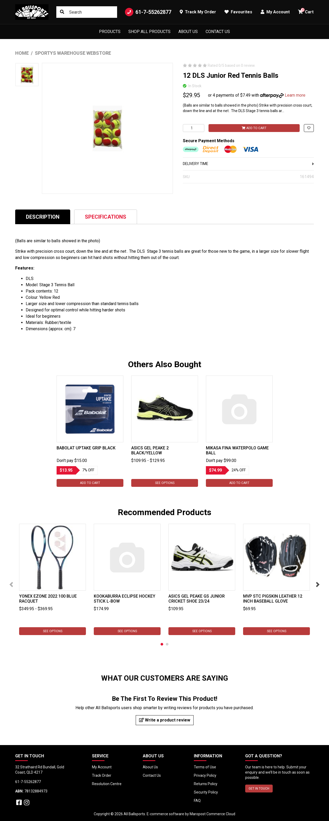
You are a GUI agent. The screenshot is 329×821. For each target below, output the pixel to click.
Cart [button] (306, 11)
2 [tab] (167, 644)
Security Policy (206, 792)
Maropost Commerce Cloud (212, 814)
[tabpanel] (90, 431)
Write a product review (164, 720)
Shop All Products (149, 31)
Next (317, 584)
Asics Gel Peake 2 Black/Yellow (150, 450)
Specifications (105, 217)
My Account (102, 767)
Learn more (295, 95)
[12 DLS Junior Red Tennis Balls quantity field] (193, 128)
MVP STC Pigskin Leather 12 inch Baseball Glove (272, 599)
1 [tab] (162, 644)
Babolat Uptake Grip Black (86, 447)
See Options (164, 483)
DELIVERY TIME (248, 164)
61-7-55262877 (148, 12)
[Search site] (62, 12)
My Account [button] (275, 11)
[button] (309, 128)
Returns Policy (205, 784)
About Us (188, 31)
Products (109, 31)
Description (42, 217)
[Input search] (86, 12)
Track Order (101, 775)
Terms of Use (205, 767)
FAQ (197, 800)
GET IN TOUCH (259, 788)
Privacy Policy (205, 775)
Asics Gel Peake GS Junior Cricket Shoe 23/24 (196, 599)
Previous (11, 584)
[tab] (42, 217)
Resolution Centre (107, 784)
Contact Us (218, 31)
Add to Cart (254, 128)
